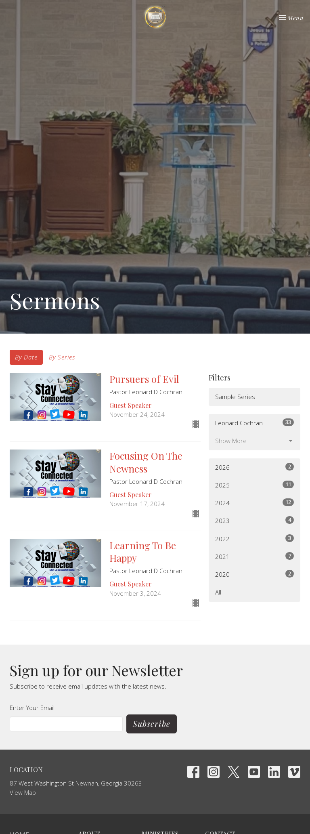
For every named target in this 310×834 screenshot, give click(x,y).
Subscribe (151, 723)
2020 (254, 574)
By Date (26, 357)
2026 (254, 467)
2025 (254, 485)
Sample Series (235, 397)
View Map (23, 792)
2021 (254, 556)
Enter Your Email (32, 708)
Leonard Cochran (254, 422)
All (218, 592)
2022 (254, 538)
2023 (254, 520)
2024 (254, 502)
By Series (62, 357)
